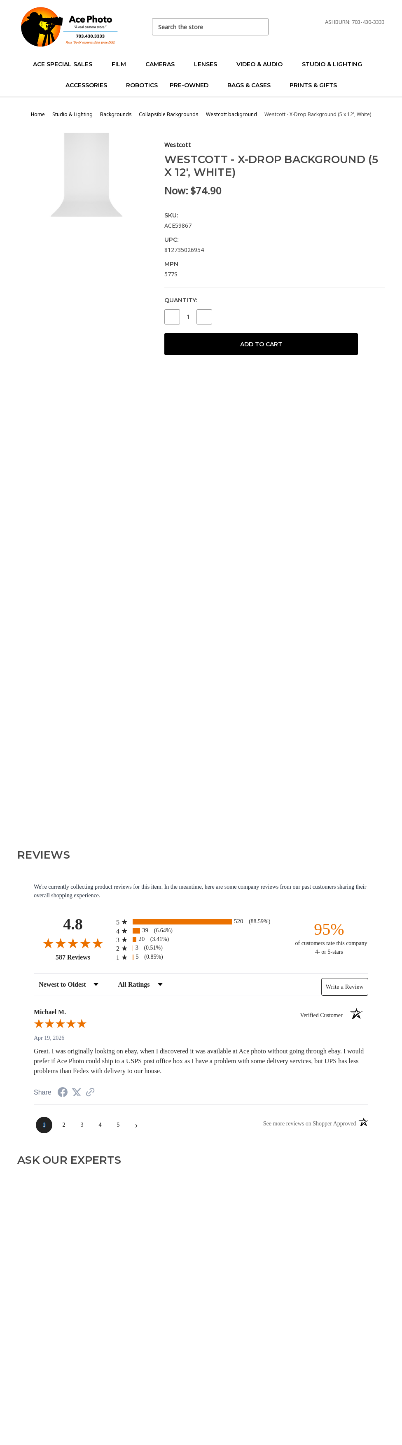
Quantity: (180, 300)
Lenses (209, 64)
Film (122, 64)
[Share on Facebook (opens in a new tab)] (63, 1093)
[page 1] (44, 1125)
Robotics (142, 85)
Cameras (163, 64)
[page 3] (82, 1125)
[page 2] (63, 1125)
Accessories (89, 85)
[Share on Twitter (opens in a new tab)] (77, 1093)
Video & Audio (263, 64)
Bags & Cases (252, 85)
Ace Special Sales (66, 64)
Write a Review (345, 987)
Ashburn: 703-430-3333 (355, 22)
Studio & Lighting (335, 64)
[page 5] (118, 1125)
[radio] (201, 921)
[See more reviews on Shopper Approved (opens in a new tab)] (90, 1093)
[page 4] (100, 1125)
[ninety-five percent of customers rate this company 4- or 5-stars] (329, 938)
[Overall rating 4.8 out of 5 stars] (73, 943)
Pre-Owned (192, 85)
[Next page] (136, 1125)
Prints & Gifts (313, 85)
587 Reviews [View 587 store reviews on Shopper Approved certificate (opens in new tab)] (84, 957)
